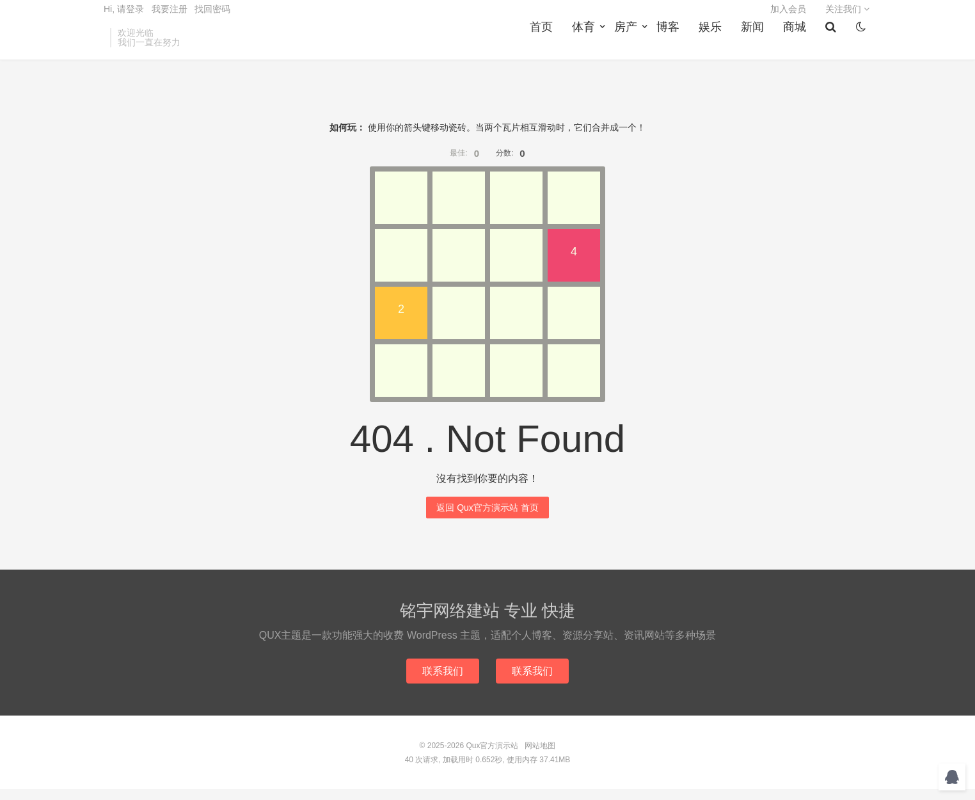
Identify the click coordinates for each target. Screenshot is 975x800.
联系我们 (441, 681)
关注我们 (847, 17)
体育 (587, 45)
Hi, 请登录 (124, 17)
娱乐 (713, 45)
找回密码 (212, 17)
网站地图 (540, 756)
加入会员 (788, 17)
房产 (629, 45)
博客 (671, 45)
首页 (545, 45)
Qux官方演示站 (492, 756)
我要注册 (169, 17)
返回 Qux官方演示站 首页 (487, 517)
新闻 (756, 45)
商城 (798, 45)
